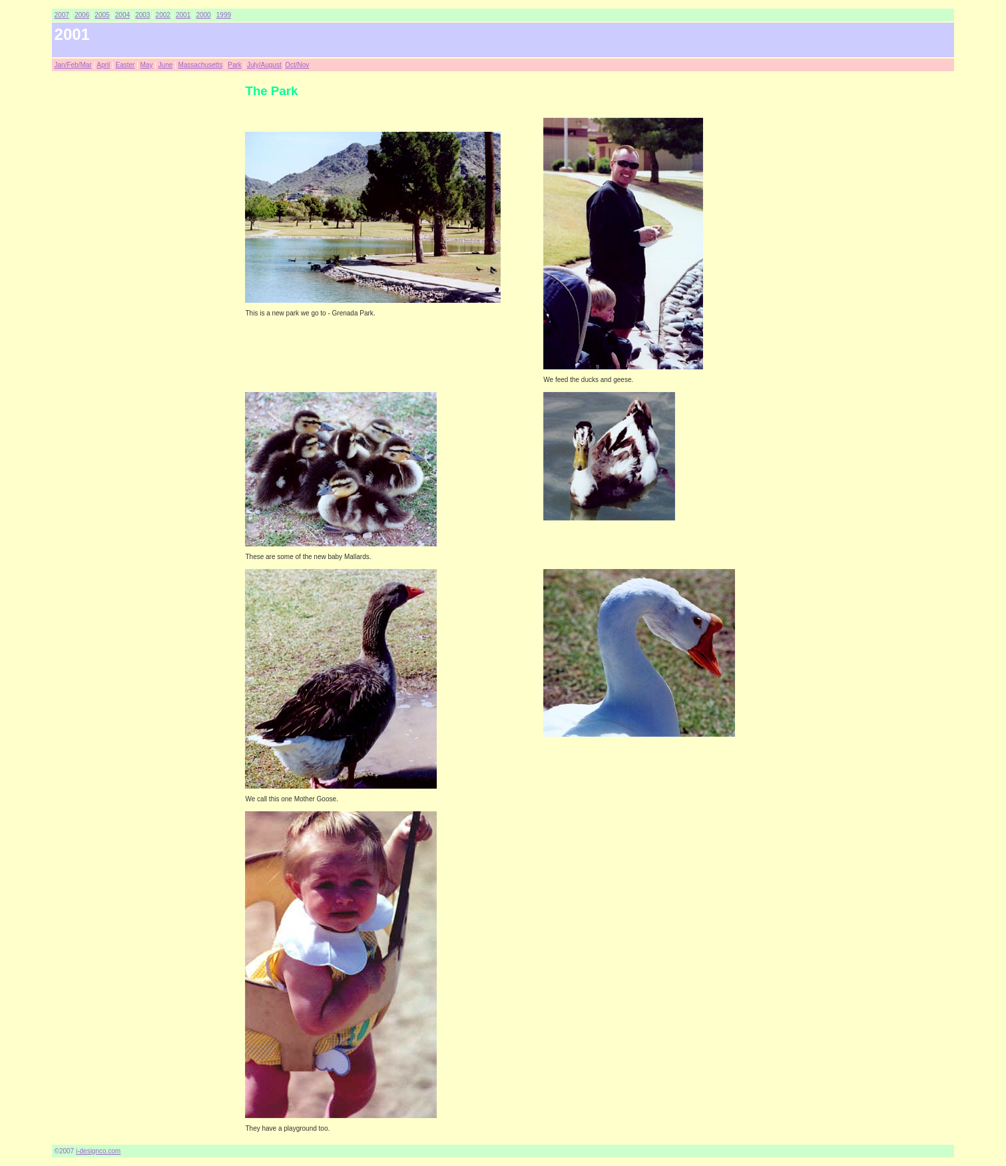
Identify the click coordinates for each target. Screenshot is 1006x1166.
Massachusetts (200, 65)
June (165, 65)
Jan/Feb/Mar (73, 65)
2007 (62, 15)
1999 (223, 15)
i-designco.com (98, 1151)
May (146, 65)
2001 (183, 15)
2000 (203, 15)
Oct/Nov (297, 65)
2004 (122, 15)
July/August (264, 65)
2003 (142, 15)
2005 (102, 15)
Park (235, 65)
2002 (163, 15)
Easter (124, 65)
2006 (82, 15)
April (103, 65)
